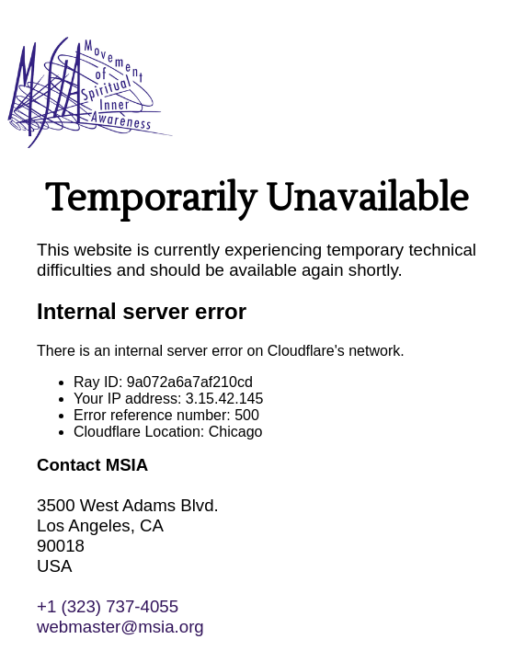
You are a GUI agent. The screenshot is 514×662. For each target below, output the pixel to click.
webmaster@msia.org (120, 626)
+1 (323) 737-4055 (107, 606)
